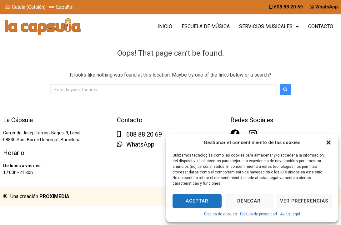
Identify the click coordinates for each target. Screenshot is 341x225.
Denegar (249, 201)
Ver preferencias (304, 201)
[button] (328, 142)
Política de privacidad (258, 214)
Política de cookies (220, 214)
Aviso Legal (290, 214)
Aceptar (197, 201)
